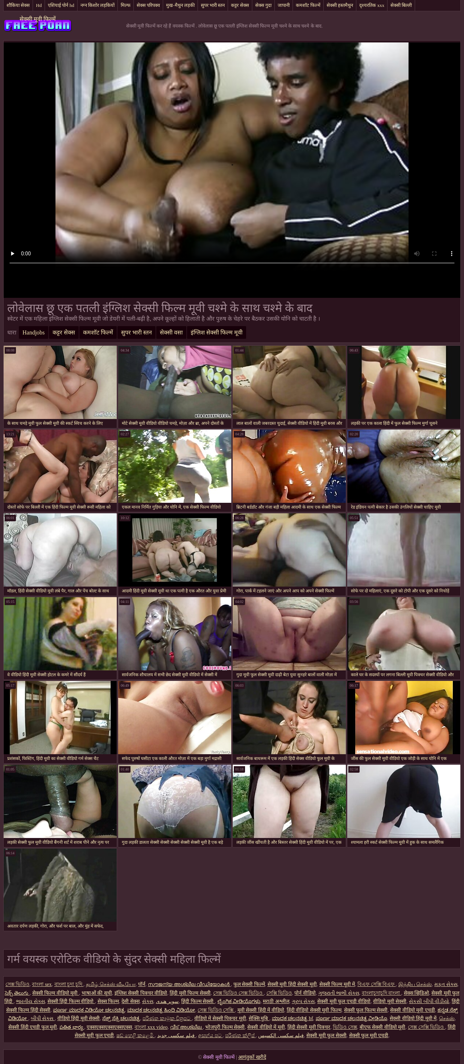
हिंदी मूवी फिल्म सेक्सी (190, 993)
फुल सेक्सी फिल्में (249, 984)
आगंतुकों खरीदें (252, 1057)
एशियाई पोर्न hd (61, 5)
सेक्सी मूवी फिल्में (38, 19)
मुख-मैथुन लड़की (180, 5)
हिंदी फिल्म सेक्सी (198, 1001)
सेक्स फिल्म (108, 1001)
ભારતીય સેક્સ (30, 1001)
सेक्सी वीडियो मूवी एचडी (412, 1010)
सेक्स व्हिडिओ (416, 993)
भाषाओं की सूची (97, 993)
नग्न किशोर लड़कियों (97, 5)
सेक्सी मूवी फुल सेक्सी (326, 1035)
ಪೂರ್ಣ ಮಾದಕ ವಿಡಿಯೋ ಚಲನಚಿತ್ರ (89, 1010)
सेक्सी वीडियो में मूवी (266, 1027)
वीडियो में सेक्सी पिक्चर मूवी (220, 1018)
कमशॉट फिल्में (308, 5)
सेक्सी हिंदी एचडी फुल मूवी (32, 1027)
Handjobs (33, 332)
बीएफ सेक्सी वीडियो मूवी (383, 1027)
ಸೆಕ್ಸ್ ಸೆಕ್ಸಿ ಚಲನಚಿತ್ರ (121, 1018)
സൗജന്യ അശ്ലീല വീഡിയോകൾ (189, 984)
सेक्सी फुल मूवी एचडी (369, 1035)
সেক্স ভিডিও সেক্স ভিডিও (238, 993)
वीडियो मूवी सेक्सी (389, 1001)
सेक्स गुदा (263, 5)
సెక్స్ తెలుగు (17, 993)
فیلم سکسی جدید (176, 1035)
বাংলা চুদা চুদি (69, 984)
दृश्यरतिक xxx (371, 5)
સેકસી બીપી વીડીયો (429, 1001)
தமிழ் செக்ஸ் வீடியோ (111, 984)
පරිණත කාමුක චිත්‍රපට (167, 1018)
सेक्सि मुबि (259, 1018)
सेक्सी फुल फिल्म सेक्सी (366, 1010)
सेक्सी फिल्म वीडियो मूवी (55, 993)
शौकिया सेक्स (18, 5)
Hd (39, 5)
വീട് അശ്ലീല (186, 1027)
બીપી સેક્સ (43, 1018)
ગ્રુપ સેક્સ (303, 1001)
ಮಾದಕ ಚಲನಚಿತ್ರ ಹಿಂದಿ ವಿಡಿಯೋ (161, 1010)
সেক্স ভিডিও (17, 984)
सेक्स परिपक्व (148, 5)
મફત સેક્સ (445, 984)
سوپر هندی (167, 1001)
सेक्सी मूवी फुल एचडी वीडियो (343, 1001)
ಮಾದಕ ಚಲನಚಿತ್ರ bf (292, 1018)
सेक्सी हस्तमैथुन (340, 5)
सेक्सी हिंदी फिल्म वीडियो (71, 1001)
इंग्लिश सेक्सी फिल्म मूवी (217, 332)
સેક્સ (147, 1001)
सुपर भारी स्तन (213, 5)
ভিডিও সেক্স (345, 1027)
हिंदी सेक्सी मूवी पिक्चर (309, 1027)
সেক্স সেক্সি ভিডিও (426, 1027)
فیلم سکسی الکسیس (281, 1035)
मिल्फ (125, 5)
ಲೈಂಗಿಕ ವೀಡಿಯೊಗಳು (239, 1001)
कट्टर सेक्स (240, 5)
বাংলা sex (41, 984)
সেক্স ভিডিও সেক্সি (216, 1010)
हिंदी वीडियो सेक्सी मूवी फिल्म (314, 1010)
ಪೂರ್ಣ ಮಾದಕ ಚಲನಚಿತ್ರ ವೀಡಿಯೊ (352, 1018)
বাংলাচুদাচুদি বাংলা (381, 993)
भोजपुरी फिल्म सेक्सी (225, 1027)
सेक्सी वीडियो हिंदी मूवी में (413, 1018)
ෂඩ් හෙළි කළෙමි (135, 1035)
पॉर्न (141, 984)
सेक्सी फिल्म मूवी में (337, 984)
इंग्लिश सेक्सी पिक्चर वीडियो (141, 993)
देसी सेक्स (130, 1001)
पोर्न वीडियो (305, 993)
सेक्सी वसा (171, 332)
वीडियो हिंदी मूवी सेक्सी (78, 1018)
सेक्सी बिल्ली (401, 5)
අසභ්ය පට (210, 1035)
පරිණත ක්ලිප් (240, 1035)
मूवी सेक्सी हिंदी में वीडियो (260, 1010)
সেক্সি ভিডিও (279, 993)
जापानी (284, 5)
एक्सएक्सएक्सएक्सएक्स (109, 1027)
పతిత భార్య (71, 1027)
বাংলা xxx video (150, 1027)
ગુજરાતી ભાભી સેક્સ (338, 993)
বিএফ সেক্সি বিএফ (376, 984)
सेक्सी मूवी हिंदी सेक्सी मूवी (292, 984)
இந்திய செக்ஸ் (415, 984)
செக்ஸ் (447, 1018)
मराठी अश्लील (276, 1001)
